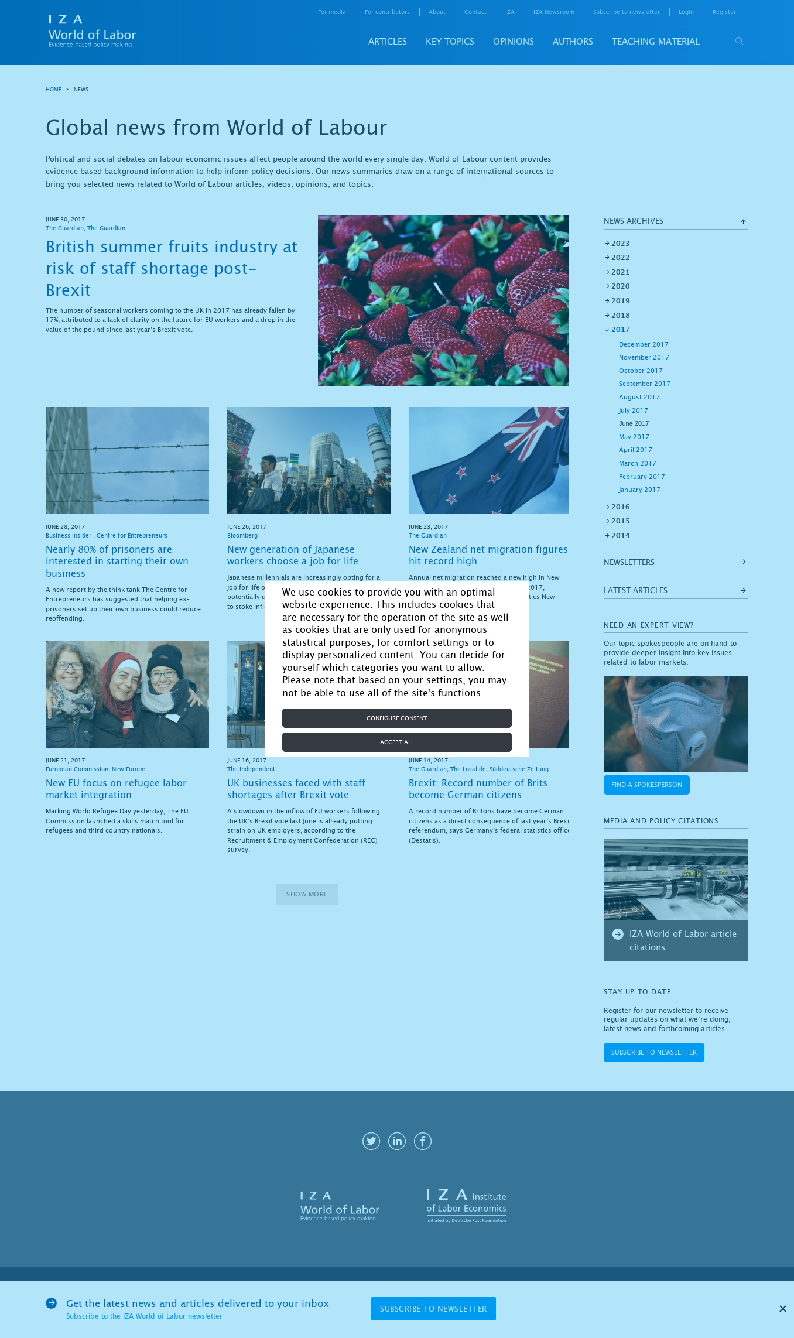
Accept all (397, 742)
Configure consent (397, 718)
